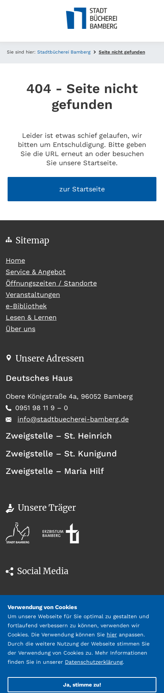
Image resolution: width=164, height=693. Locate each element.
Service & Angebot (36, 272)
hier (112, 634)
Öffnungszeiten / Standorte (51, 283)
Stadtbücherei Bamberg (63, 52)
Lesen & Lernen (31, 317)
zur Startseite (82, 189)
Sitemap (32, 240)
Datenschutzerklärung (94, 662)
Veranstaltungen (33, 294)
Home (29, 259)
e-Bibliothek (26, 306)
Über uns (20, 329)
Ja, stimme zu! (82, 685)
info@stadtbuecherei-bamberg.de (73, 419)
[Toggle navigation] (11, 21)
